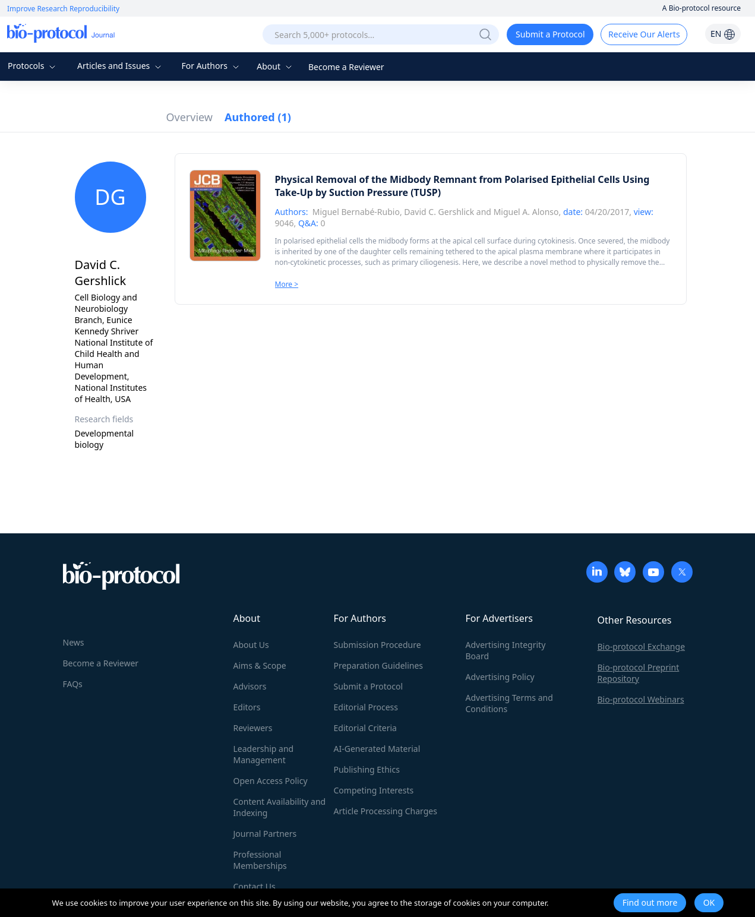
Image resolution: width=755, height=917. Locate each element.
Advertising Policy (500, 676)
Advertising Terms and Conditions (509, 703)
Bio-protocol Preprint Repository (639, 673)
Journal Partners (265, 833)
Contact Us (254, 886)
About (275, 66)
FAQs (73, 684)
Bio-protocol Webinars (641, 699)
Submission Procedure (377, 644)
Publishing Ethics (367, 769)
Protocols (33, 65)
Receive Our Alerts (644, 34)
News (73, 642)
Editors (247, 707)
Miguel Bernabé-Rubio (356, 211)
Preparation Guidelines (379, 665)
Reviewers (253, 727)
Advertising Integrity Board (506, 650)
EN (722, 33)
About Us (251, 644)
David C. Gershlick (439, 211)
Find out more (650, 902)
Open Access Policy (270, 780)
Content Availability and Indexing (279, 807)
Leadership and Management (263, 754)
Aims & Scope (259, 665)
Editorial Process (366, 707)
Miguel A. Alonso (526, 211)
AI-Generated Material (377, 748)
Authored (258, 117)
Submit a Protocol (550, 34)
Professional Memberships (260, 860)
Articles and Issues (120, 65)
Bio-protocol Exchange (641, 646)
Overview (189, 117)
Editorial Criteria (365, 727)
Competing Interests (374, 790)
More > (287, 284)
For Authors (211, 65)
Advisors (250, 686)
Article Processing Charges (385, 811)
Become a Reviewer (346, 66)
